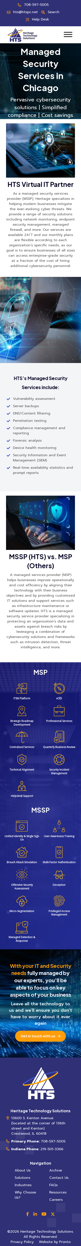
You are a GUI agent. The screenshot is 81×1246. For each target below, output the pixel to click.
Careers (56, 1199)
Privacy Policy (22, 1241)
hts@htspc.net (25, 12)
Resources (58, 1192)
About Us (22, 1170)
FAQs (53, 1185)
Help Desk (40, 19)
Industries (23, 1185)
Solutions (22, 1177)
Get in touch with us (38, 1036)
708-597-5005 (36, 4)
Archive (55, 1170)
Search (53, 12)
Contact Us (58, 1177)
